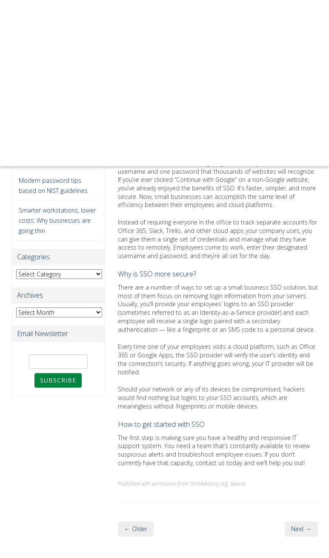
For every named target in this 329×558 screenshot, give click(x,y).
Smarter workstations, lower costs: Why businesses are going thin (57, 220)
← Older (135, 529)
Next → (301, 529)
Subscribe (58, 380)
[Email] (58, 361)
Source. (238, 483)
